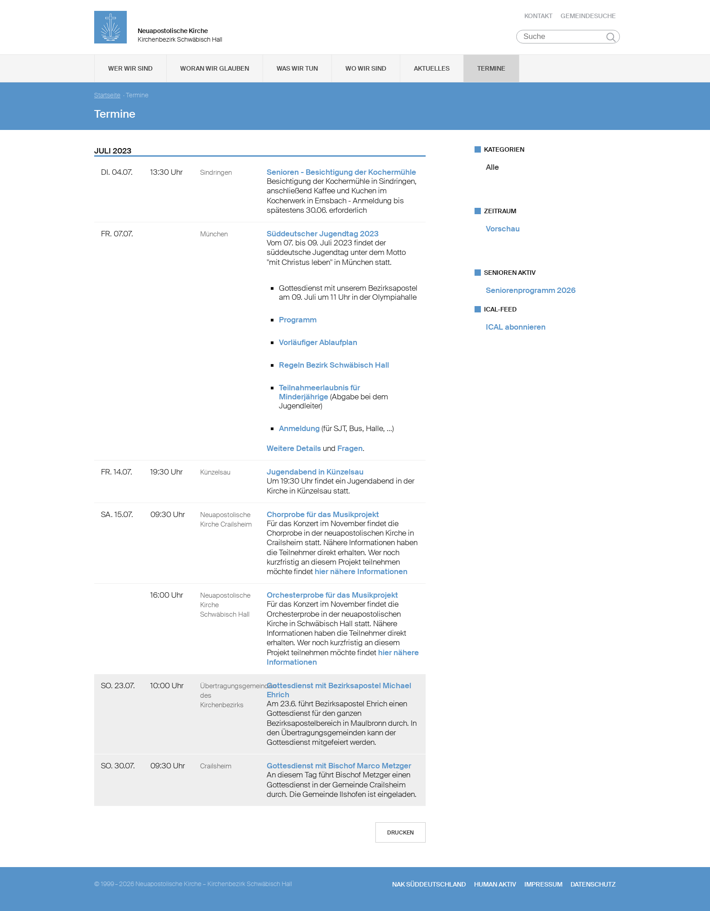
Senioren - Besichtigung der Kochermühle (341, 172)
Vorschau (503, 229)
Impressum (543, 884)
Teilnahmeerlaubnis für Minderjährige (319, 392)
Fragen (350, 448)
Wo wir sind (365, 68)
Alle (492, 167)
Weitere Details (294, 448)
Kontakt (538, 16)
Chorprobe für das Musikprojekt (323, 514)
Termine (491, 68)
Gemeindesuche (588, 16)
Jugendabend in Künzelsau (315, 472)
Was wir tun (297, 68)
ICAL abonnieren (516, 327)
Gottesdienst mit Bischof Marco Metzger (339, 766)
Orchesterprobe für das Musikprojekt (332, 595)
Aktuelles (432, 68)
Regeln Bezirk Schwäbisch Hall (334, 365)
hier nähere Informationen (361, 571)
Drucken (400, 832)
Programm (298, 320)
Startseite (107, 95)
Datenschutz (593, 884)
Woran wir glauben (214, 68)
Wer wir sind (130, 68)
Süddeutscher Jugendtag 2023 (323, 234)
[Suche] (568, 36)
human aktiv (495, 884)
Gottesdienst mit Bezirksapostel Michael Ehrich (339, 690)
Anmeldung (299, 428)
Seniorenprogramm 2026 (531, 290)
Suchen (611, 37)
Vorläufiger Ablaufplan (318, 342)
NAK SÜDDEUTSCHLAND (429, 884)
